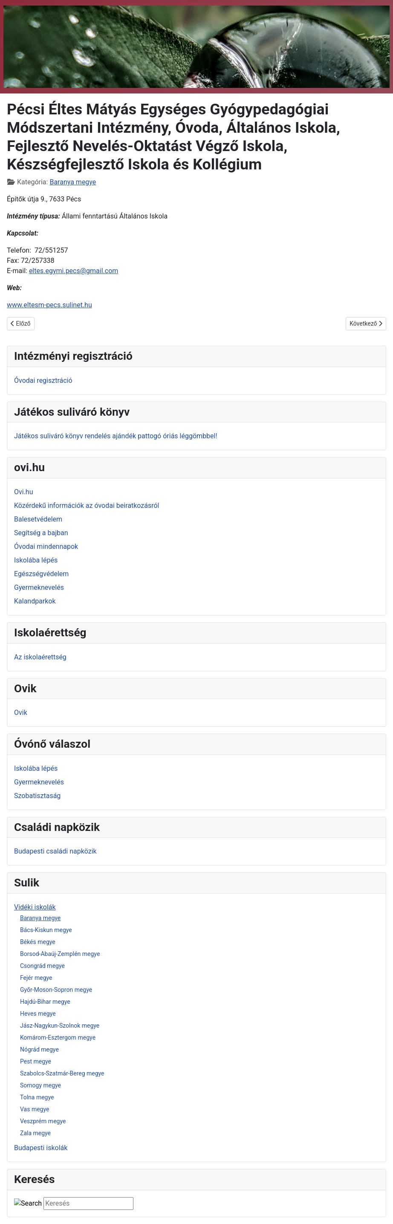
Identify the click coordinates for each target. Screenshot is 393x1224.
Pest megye (35, 1061)
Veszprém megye (43, 1121)
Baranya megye (40, 918)
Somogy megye (40, 1085)
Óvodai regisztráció (43, 380)
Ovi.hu (23, 492)
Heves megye (38, 1013)
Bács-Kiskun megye (46, 930)
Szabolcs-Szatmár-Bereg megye (62, 1073)
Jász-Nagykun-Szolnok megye (59, 1025)
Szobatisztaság (37, 796)
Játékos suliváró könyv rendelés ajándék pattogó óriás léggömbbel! (115, 436)
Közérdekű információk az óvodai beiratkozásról (86, 505)
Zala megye (35, 1133)
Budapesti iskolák (40, 1148)
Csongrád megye (42, 965)
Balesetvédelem (38, 519)
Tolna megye (37, 1097)
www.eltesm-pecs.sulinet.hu (49, 305)
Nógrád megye (39, 1049)
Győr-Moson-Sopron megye (56, 989)
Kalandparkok (35, 601)
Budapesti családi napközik (55, 851)
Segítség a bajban (41, 533)
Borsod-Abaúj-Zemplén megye (60, 953)
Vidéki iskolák (35, 907)
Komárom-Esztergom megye (57, 1037)
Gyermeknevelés (39, 587)
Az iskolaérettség (40, 657)
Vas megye (34, 1109)
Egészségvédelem (41, 574)
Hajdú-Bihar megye (45, 1001)
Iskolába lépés (36, 560)
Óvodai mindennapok (46, 546)
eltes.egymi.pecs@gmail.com (73, 271)
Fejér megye (36, 977)
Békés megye (37, 941)
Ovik (20, 712)
